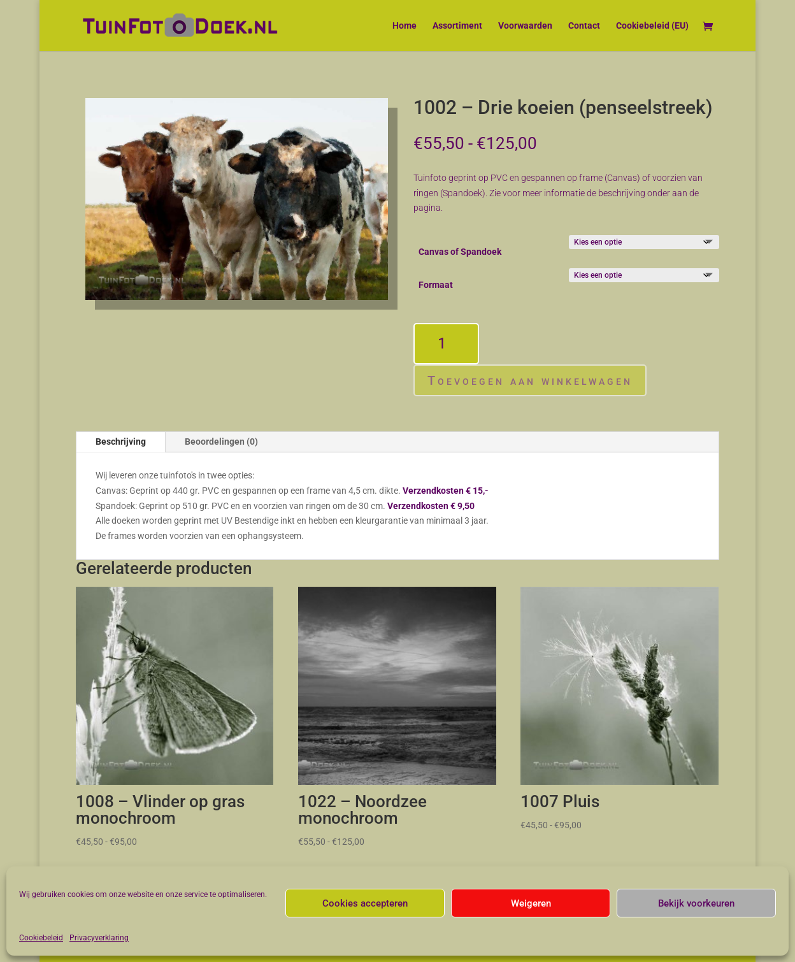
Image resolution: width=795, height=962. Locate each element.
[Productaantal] (446, 343)
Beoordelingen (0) (221, 441)
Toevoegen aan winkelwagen (530, 380)
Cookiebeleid (41, 937)
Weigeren (531, 903)
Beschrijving (121, 441)
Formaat (436, 285)
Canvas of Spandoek (460, 252)
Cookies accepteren (365, 903)
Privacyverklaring (99, 937)
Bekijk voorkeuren (696, 903)
